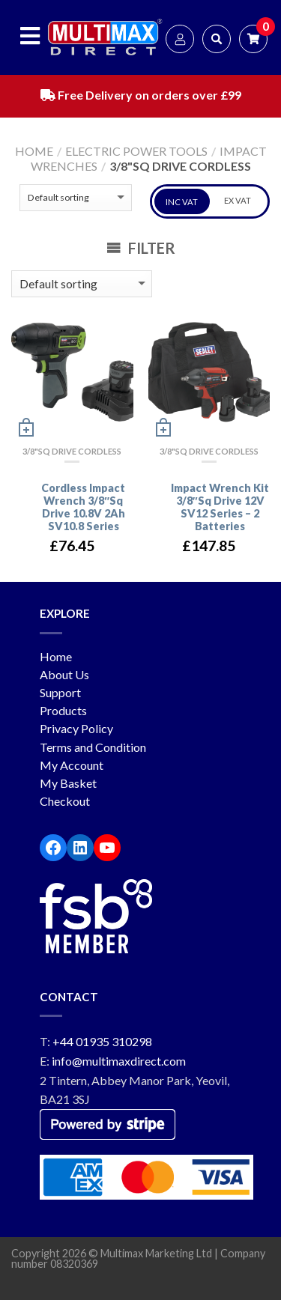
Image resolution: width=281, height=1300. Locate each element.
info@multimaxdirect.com (119, 1061)
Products (63, 710)
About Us (64, 674)
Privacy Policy (76, 728)
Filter (140, 248)
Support (60, 692)
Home (34, 151)
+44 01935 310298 (102, 1041)
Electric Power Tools (136, 151)
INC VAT (182, 202)
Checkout (65, 801)
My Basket (68, 783)
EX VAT (237, 200)
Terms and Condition (93, 747)
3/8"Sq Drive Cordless (71, 451)
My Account (71, 765)
